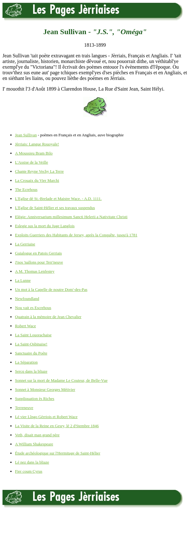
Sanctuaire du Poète (31, 353)
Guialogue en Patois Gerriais (38, 253)
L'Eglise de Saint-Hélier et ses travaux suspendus (55, 207)
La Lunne (23, 280)
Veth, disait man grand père (37, 435)
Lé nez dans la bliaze (32, 462)
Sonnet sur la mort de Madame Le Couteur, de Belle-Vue (61, 380)
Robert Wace (25, 325)
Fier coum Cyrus (28, 471)
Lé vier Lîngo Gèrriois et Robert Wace (46, 416)
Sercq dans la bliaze (31, 371)
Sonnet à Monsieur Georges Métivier (45, 389)
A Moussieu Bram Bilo (33, 153)
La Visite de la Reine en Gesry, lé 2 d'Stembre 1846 (57, 425)
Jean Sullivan (26, 135)
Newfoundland (27, 298)
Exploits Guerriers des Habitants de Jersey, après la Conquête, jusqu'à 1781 (76, 235)
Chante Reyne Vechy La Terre (39, 171)
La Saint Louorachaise (33, 335)
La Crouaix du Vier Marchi (37, 180)
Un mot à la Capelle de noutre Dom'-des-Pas (51, 289)
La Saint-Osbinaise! (31, 344)
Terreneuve (24, 407)
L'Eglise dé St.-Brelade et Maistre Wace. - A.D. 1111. (58, 198)
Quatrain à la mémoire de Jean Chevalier (48, 316)
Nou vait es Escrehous (33, 307)
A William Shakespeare (34, 444)
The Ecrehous (26, 189)
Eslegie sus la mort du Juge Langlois (45, 225)
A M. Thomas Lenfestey (34, 271)
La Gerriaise (25, 244)
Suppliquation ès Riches (34, 398)
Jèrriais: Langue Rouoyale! (37, 144)
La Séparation (26, 362)
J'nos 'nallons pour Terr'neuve (39, 262)
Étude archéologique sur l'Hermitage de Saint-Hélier (57, 453)
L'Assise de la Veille (31, 162)
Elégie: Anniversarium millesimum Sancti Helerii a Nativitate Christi (71, 216)
